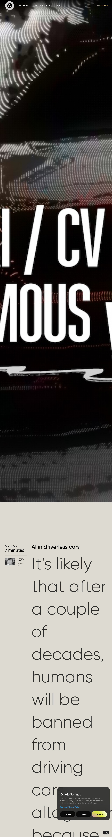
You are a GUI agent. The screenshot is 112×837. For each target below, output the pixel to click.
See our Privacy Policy (70, 807)
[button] (23, 5)
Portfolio (49, 5)
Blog (58, 5)
